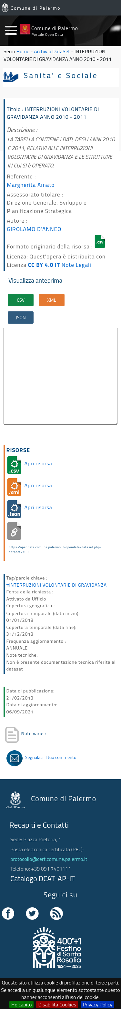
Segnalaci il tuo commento (50, 757)
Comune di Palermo (36, 8)
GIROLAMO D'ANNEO (34, 229)
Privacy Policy (97, 1004)
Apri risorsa (38, 463)
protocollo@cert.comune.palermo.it (48, 859)
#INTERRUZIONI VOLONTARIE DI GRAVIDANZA (56, 585)
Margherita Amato (31, 184)
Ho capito (21, 1004)
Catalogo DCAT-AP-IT (42, 878)
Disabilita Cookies (57, 1004)
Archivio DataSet (52, 51)
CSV (21, 300)
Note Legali (76, 264)
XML (51, 300)
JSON (21, 317)
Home (23, 51)
